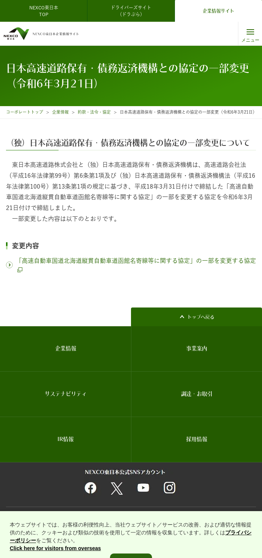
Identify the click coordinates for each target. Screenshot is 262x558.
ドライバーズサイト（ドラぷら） (131, 10)
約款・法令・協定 (94, 112)
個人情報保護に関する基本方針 (126, 517)
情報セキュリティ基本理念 (215, 517)
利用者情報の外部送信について (37, 526)
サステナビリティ (66, 393)
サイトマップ (172, 517)
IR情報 (65, 439)
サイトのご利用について (31, 517)
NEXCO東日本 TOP (46, 10)
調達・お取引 (196, 393)
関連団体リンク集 (76, 517)
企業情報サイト (218, 11)
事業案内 (196, 348)
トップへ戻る (200, 317)
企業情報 (60, 112)
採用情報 (196, 439)
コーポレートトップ (24, 112)
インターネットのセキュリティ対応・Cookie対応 (114, 526)
